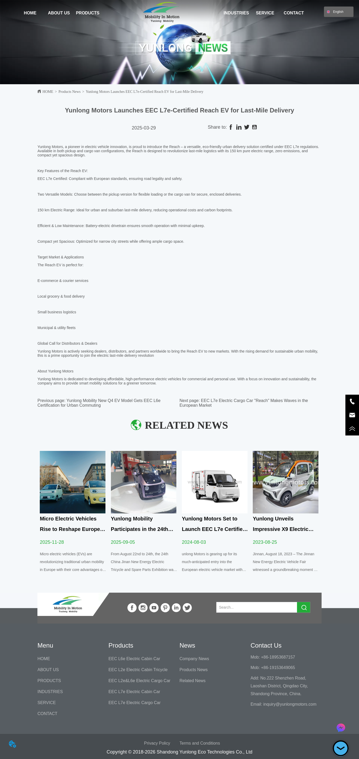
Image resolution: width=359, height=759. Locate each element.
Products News (70, 92)
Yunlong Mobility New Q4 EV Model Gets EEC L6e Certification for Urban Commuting (98, 402)
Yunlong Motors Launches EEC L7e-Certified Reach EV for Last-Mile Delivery (145, 92)
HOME (47, 92)
